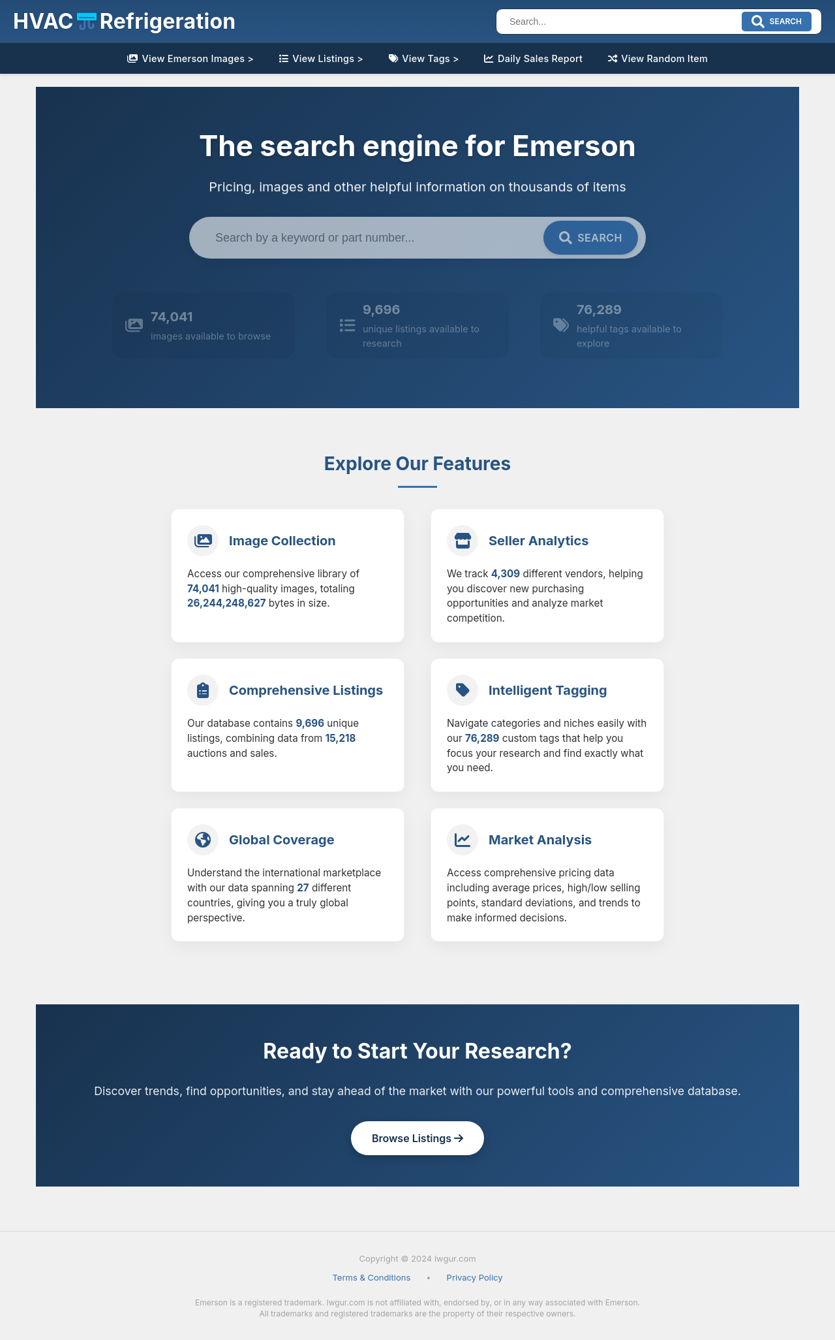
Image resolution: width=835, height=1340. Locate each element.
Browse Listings (417, 1138)
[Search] (620, 21)
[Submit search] (777, 21)
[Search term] (374, 238)
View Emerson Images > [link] (190, 58)
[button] (124, 21)
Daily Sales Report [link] (533, 58)
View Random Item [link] (658, 58)
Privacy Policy (475, 1277)
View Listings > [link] (321, 58)
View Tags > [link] (424, 58)
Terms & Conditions (371, 1277)
